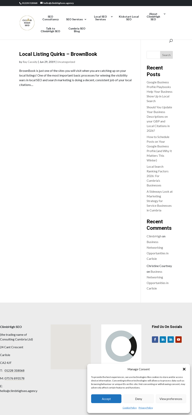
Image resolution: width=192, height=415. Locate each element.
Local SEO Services (100, 18)
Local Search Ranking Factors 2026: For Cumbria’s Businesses (158, 176)
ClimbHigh (154, 236)
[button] (184, 369)
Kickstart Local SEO (129, 18)
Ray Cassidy (30, 61)
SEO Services (74, 19)
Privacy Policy (146, 407)
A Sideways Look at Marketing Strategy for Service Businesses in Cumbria (160, 201)
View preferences (171, 399)
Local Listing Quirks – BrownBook (58, 54)
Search (166, 55)
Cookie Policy (130, 407)
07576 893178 (14, 378)
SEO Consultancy (50, 18)
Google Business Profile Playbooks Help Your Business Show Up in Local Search (159, 91)
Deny (138, 399)
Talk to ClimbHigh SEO (50, 30)
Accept (106, 399)
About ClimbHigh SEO (153, 16)
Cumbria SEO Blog (76, 30)
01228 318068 (14, 370)
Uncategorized (66, 61)
